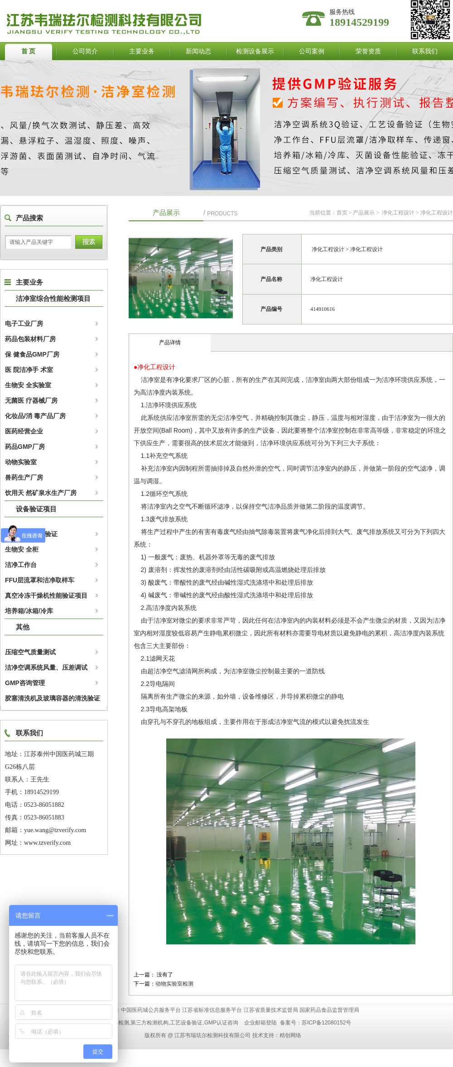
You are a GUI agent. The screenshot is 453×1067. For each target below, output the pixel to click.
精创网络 (290, 1035)
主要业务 (141, 51)
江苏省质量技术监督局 (271, 1010)
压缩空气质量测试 (30, 652)
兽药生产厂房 (24, 477)
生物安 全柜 (22, 549)
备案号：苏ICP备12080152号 (315, 1022)
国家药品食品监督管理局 (329, 1010)
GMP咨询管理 (25, 682)
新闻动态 (198, 51)
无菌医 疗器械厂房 (31, 400)
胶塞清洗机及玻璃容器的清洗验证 (52, 698)
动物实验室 (21, 462)
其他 (22, 627)
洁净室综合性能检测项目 (53, 298)
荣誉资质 (368, 51)
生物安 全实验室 (28, 385)
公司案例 (311, 51)
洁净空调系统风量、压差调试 (46, 667)
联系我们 (425, 51)
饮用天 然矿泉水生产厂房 (41, 492)
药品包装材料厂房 (30, 339)
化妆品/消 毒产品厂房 (35, 415)
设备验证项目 (36, 509)
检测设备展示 (255, 51)
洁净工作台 (21, 564)
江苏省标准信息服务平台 (212, 1010)
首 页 (28, 51)
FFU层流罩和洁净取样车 (39, 580)
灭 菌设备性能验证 (31, 534)
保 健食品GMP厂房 (32, 354)
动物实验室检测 (174, 984)
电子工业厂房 (24, 323)
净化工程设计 (398, 213)
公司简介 (85, 51)
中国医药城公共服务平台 (151, 1010)
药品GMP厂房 (25, 446)
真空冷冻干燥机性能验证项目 (46, 595)
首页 (342, 213)
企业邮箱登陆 (260, 1022)
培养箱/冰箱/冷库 (29, 610)
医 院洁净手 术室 (29, 369)
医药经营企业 (24, 431)
